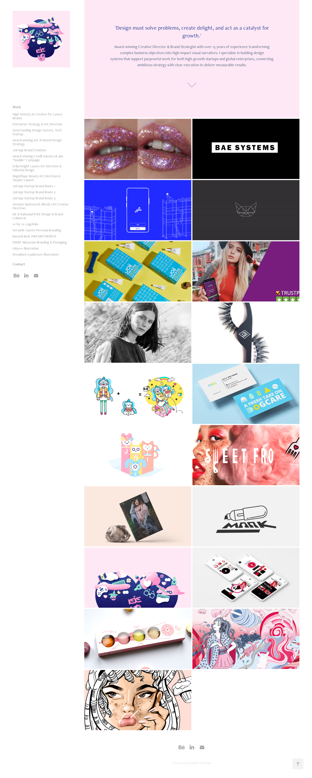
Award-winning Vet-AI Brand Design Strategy (37, 142)
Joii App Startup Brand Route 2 (34, 192)
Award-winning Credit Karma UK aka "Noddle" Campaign (38, 158)
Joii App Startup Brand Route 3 (34, 198)
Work (17, 107)
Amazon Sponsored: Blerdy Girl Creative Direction (41, 206)
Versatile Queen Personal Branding (37, 230)
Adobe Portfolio (200, 763)
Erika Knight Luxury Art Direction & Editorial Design (37, 168)
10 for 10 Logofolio (25, 224)
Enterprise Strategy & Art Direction (37, 124)
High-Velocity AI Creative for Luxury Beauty (37, 116)
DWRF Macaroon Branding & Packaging (40, 242)
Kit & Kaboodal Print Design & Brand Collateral (38, 216)
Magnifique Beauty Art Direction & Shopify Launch (36, 178)
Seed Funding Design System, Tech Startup (37, 132)
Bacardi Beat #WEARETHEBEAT (35, 236)
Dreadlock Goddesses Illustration (35, 254)
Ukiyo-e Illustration (26, 248)
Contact (19, 264)
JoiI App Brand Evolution (29, 150)
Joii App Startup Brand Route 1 (34, 186)
